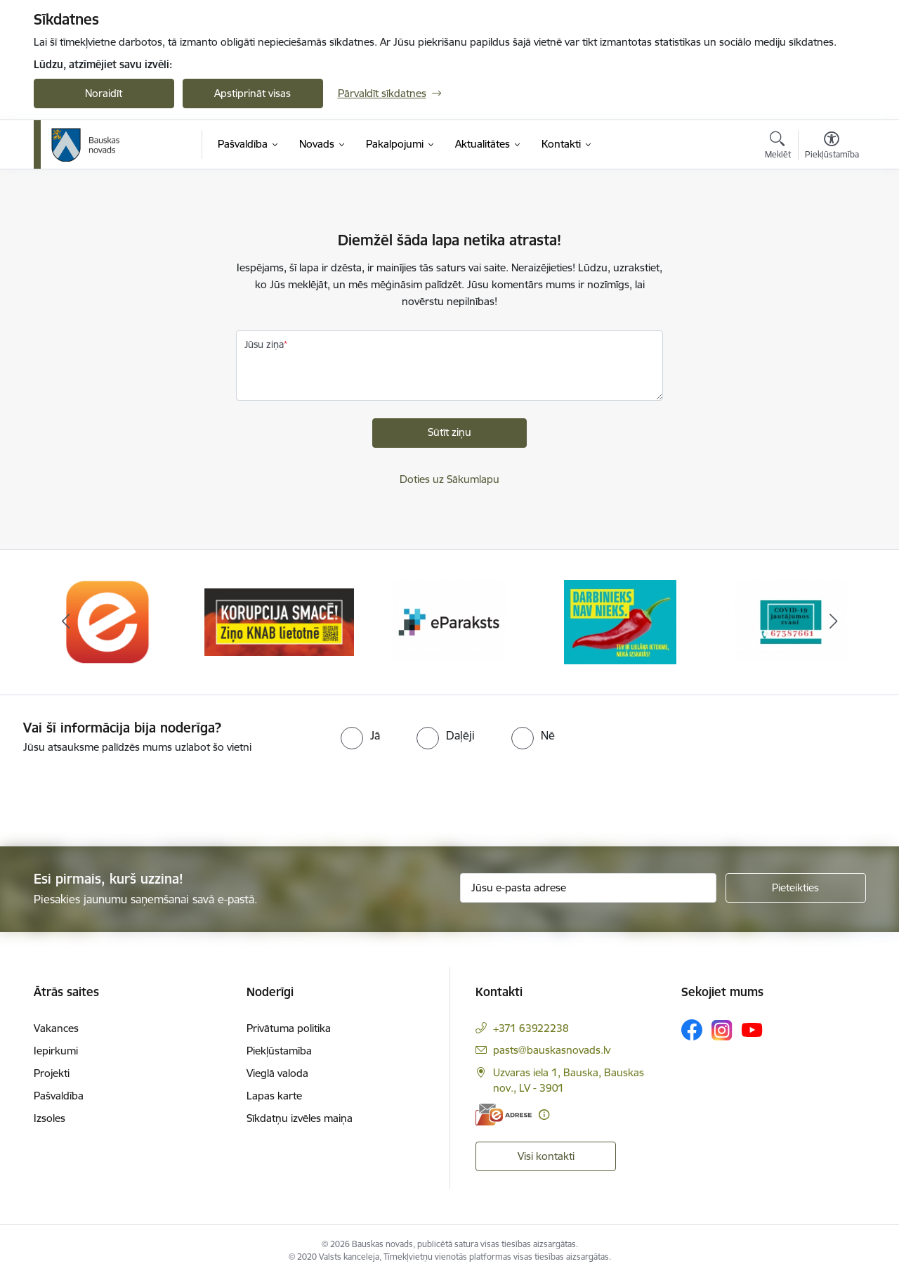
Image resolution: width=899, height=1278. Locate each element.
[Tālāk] (834, 622)
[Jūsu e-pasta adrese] (588, 888)
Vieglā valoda (277, 1073)
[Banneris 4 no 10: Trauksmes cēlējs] (620, 621)
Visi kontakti (546, 1156)
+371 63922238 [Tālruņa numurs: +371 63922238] (531, 1028)
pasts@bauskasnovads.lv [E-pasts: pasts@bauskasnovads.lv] (551, 1050)
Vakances (56, 1028)
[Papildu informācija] (544, 1114)
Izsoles (49, 1118)
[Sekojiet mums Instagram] (722, 1030)
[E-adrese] (503, 1114)
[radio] (360, 735)
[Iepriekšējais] (66, 622)
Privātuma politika (289, 1028)
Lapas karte (274, 1095)
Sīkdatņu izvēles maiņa (300, 1118)
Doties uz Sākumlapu (449, 479)
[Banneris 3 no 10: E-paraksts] (449, 621)
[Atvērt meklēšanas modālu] (778, 147)
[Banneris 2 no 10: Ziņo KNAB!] (279, 621)
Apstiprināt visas (252, 93)
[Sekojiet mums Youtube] (752, 1029)
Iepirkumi (56, 1050)
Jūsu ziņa (264, 344)
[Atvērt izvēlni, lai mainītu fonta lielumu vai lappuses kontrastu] (832, 147)
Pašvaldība (59, 1095)
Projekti (52, 1073)
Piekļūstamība (279, 1050)
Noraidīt (103, 93)
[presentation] (117, 794)
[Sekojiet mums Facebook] (691, 1029)
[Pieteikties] (796, 888)
